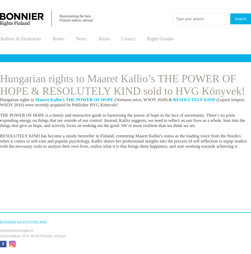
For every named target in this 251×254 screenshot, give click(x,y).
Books (58, 38)
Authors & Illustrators (20, 38)
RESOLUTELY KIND (194, 99)
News (81, 38)
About (104, 38)
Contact (128, 38)
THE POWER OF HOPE (89, 99)
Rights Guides (160, 38)
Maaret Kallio (48, 99)
